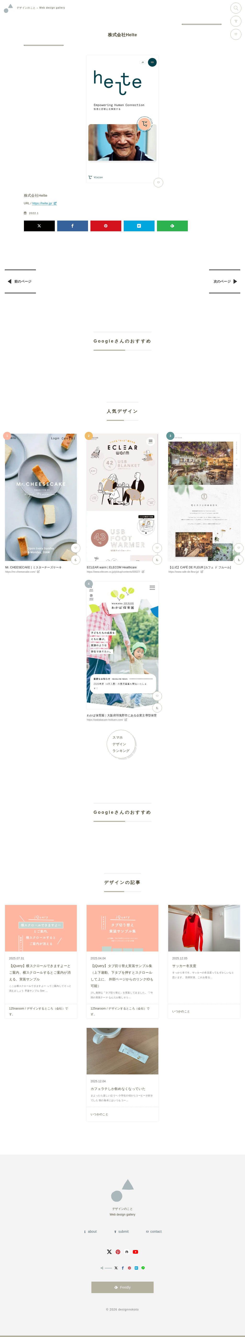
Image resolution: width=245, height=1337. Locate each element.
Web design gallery (41, 7)
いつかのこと (181, 1011)
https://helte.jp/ (42, 203)
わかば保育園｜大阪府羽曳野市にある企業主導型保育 (122, 715)
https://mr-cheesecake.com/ (20, 572)
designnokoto (128, 1309)
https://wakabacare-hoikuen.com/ (105, 720)
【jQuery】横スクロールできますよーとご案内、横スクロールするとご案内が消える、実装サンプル (40, 972)
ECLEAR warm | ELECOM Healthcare (112, 567)
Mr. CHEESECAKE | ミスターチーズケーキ (33, 567)
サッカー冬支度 (184, 966)
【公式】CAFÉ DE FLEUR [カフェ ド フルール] (199, 567)
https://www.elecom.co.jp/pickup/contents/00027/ (113, 572)
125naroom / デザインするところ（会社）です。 (38, 1011)
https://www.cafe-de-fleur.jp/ (183, 572)
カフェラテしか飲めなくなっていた (118, 1089)
